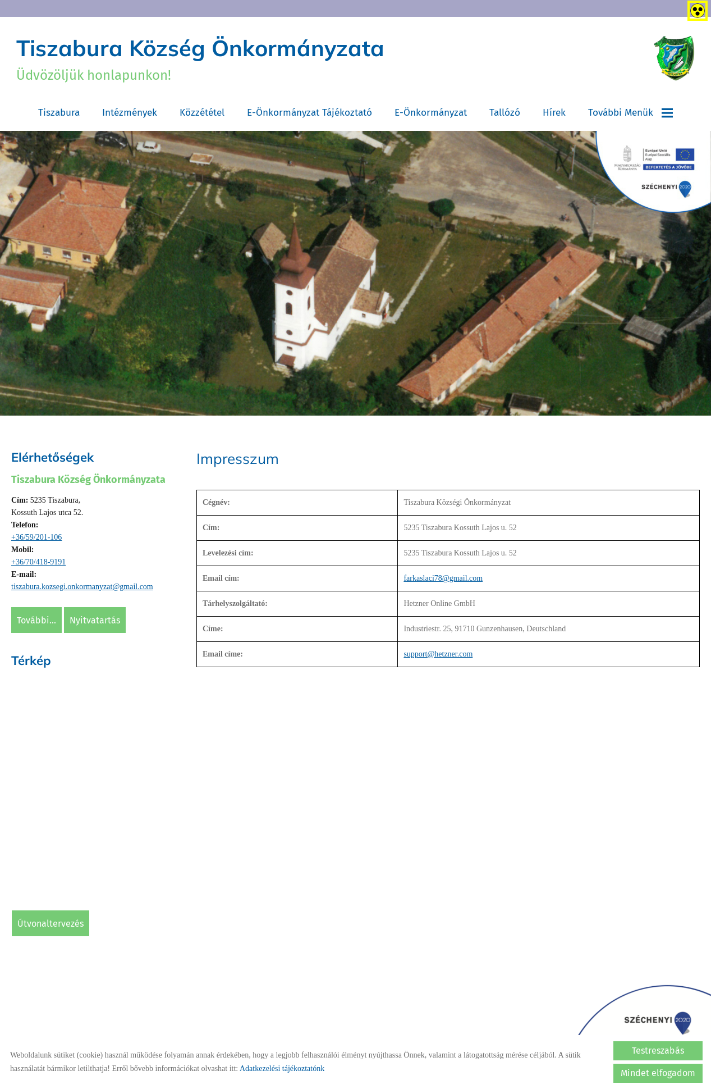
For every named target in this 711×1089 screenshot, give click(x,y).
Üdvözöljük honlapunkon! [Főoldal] (202, 58)
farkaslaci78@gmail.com (443, 577)
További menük (630, 112)
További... (36, 619)
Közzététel (202, 112)
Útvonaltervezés (50, 923)
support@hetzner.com (438, 653)
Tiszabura (59, 112)
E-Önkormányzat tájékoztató (309, 112)
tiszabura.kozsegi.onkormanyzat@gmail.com (82, 586)
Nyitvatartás (95, 619)
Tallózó (504, 112)
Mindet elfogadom (658, 1073)
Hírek (554, 112)
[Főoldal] (673, 58)
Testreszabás (658, 1050)
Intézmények (129, 112)
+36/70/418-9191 (38, 561)
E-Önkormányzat (431, 112)
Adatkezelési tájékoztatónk (282, 1068)
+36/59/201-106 (36, 536)
